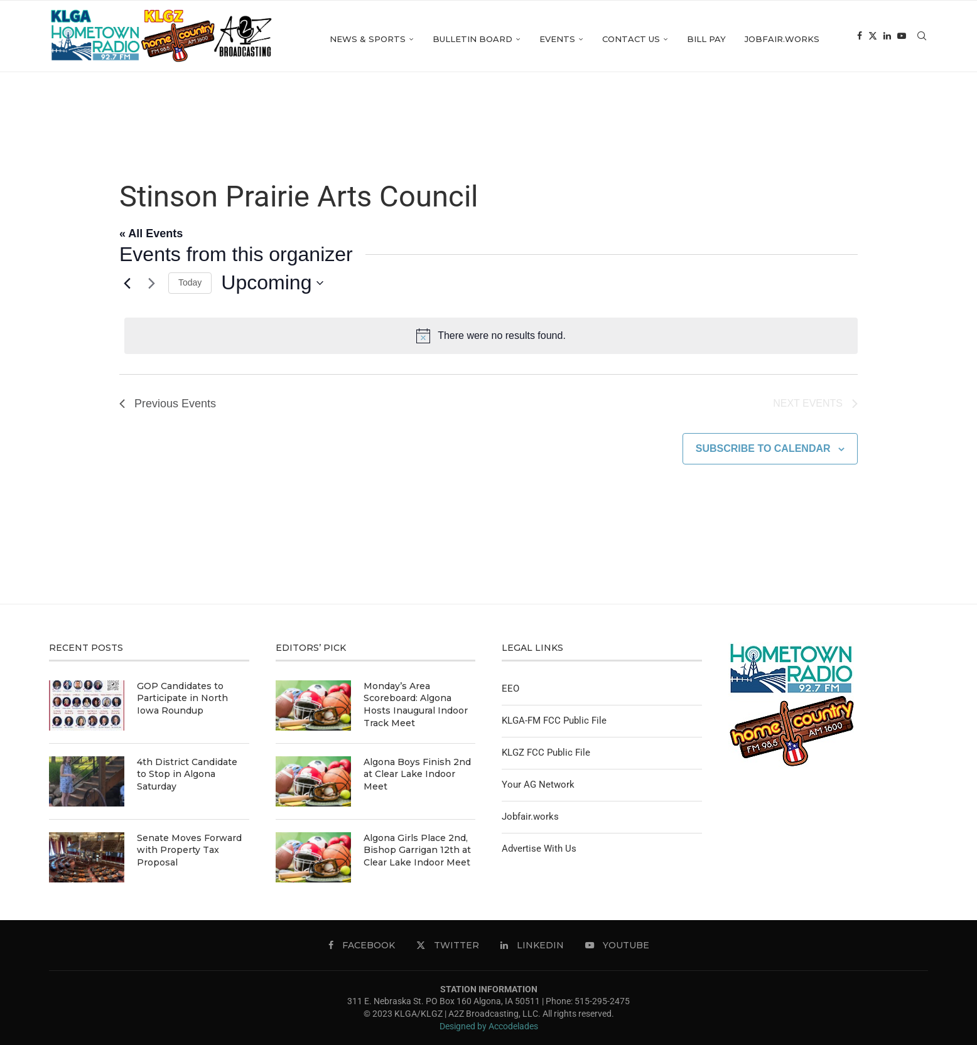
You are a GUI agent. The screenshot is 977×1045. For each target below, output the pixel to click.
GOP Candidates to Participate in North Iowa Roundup (182, 698)
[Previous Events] (126, 283)
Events (557, 39)
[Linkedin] (887, 39)
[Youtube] (901, 39)
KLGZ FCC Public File (546, 752)
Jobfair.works (782, 39)
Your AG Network (538, 784)
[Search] (921, 39)
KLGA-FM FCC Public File (554, 720)
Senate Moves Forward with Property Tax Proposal (189, 850)
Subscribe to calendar (763, 448)
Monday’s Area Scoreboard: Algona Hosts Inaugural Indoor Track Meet (416, 704)
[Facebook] (859, 39)
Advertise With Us (539, 848)
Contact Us (631, 39)
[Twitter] (872, 39)
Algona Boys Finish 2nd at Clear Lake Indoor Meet (417, 774)
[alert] (491, 336)
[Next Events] (151, 283)
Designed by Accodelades (489, 1026)
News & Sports (368, 39)
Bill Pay (706, 39)
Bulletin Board (472, 39)
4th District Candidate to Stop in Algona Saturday (187, 774)
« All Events (151, 233)
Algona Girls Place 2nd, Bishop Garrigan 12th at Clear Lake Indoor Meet (417, 850)
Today (190, 282)
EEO (510, 688)
